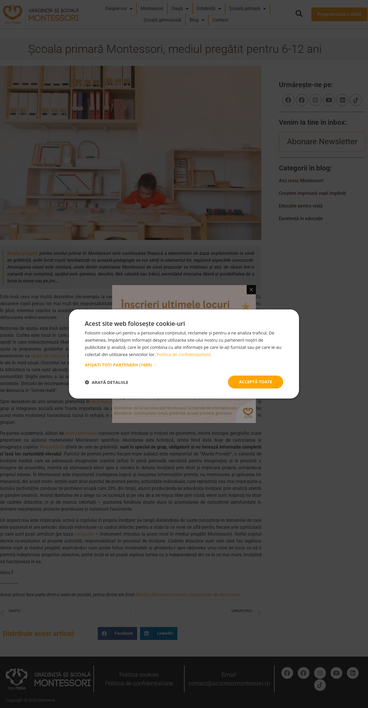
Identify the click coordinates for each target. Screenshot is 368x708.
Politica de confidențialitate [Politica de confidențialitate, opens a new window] (184, 354)
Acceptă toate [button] (255, 381)
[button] (184, 364)
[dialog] (184, 354)
